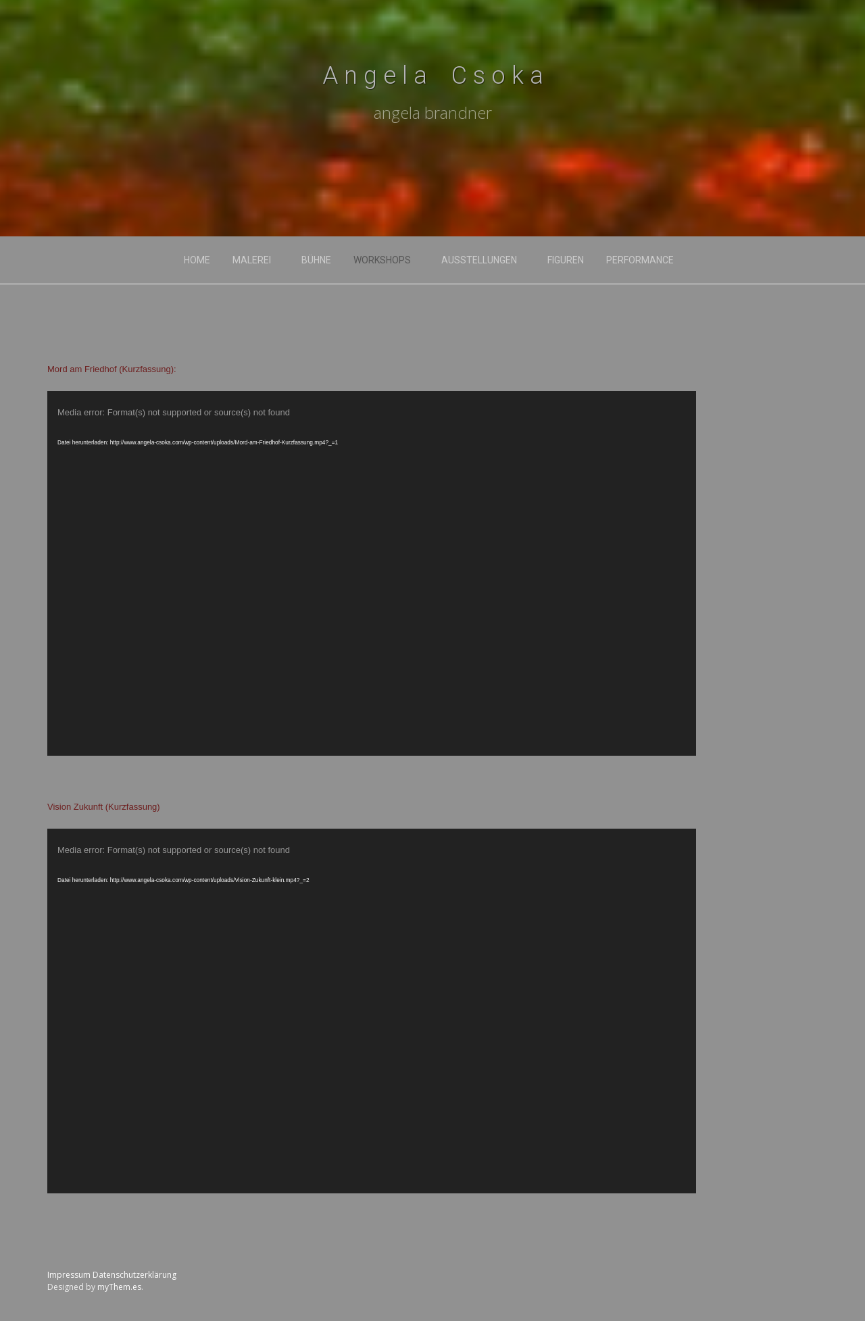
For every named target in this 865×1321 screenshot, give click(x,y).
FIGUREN (565, 260)
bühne (316, 260)
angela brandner (433, 113)
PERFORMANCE (640, 260)
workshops (382, 260)
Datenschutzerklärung (134, 1274)
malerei (251, 260)
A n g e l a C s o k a (432, 75)
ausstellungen (479, 260)
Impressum (69, 1274)
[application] (371, 573)
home (197, 260)
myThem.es (119, 1287)
